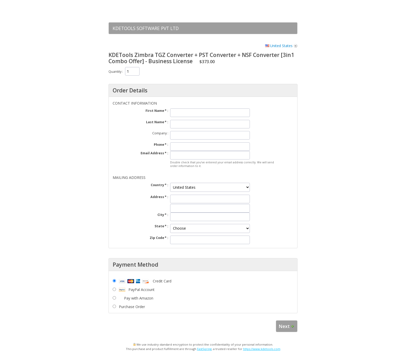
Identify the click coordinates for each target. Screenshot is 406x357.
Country (157, 185)
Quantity (114, 71)
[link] (283, 11)
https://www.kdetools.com (261, 349)
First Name (155, 110)
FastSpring (204, 349)
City (160, 215)
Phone (159, 144)
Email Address (152, 153)
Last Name (155, 122)
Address (157, 197)
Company (159, 133)
